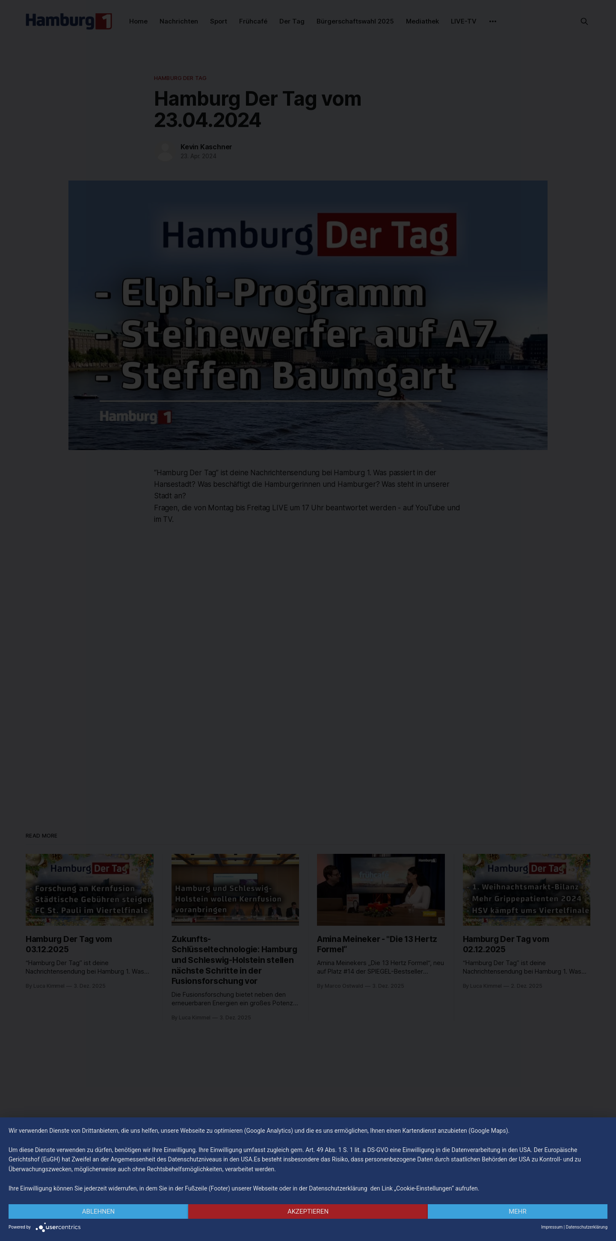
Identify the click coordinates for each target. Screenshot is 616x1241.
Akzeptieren (308, 1211)
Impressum (552, 1227)
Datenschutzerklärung (586, 1227)
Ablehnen (98, 1211)
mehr (518, 1211)
